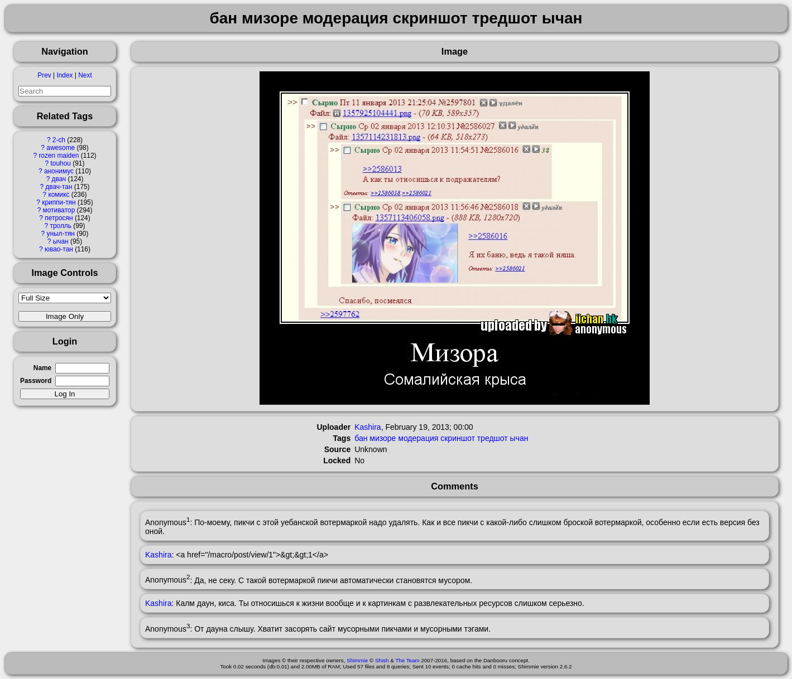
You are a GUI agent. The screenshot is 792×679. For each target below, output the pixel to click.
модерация (418, 438)
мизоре (382, 438)
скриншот (457, 438)
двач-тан (58, 187)
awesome (60, 148)
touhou (61, 163)
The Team (407, 660)
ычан (61, 241)
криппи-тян (58, 202)
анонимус (59, 171)
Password (35, 381)
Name (42, 368)
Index (64, 75)
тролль (60, 226)
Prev (44, 75)
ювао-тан (59, 249)
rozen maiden (59, 155)
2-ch (58, 140)
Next (85, 75)
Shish (382, 660)
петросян (59, 218)
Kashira (367, 427)
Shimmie (357, 660)
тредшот (492, 438)
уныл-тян (61, 233)
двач (59, 179)
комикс (58, 194)
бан (360, 438)
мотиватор (59, 210)
